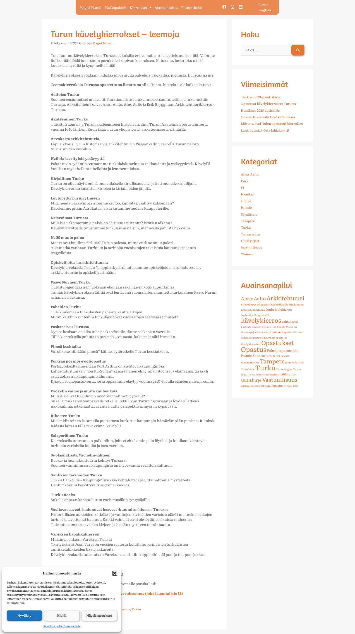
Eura (244, 181)
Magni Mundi (90, 7)
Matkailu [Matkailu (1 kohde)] (291, 327)
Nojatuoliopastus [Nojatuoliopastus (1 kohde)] (251, 337)
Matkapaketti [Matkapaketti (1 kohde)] (285, 332)
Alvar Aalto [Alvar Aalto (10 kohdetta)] (253, 298)
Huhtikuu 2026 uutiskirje (260, 110)
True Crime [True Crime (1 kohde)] (247, 369)
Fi (242, 187)
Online (246, 201)
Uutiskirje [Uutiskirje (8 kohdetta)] (251, 380)
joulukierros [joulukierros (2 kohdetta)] (283, 309)
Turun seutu (250, 234)
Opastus (124, 609)
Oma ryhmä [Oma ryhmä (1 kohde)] (268, 337)
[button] (114, 573)
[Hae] (297, 50)
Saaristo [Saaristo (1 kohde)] (285, 356)
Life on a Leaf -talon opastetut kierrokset (272, 123)
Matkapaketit (116, 7)
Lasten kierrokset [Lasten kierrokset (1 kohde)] (251, 327)
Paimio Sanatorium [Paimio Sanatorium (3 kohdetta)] (256, 355)
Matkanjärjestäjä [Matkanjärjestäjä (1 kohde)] (251, 332)
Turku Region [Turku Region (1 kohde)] (284, 369)
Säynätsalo (249, 214)
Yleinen (247, 254)
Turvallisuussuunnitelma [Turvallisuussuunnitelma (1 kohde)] (263, 374)
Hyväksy (24, 615)
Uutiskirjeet (250, 240)
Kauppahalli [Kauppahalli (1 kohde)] (261, 315)
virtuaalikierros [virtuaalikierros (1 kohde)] (250, 385)
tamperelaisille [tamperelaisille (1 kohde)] (294, 362)
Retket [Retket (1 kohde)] (276, 356)
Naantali (247, 194)
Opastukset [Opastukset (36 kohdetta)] (277, 342)
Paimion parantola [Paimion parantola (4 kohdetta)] (282, 350)
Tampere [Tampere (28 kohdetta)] (272, 361)
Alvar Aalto (250, 174)
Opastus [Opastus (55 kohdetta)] (253, 349)
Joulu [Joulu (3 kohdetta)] (270, 309)
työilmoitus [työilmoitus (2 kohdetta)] (287, 374)
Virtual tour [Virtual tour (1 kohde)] (291, 385)
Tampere (248, 221)
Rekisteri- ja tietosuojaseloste (62, 626)
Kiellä (62, 615)
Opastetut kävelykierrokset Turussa (268, 103)
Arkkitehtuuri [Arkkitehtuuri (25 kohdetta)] (285, 298)
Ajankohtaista (166, 7)
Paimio (246, 207)
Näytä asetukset (99, 615)
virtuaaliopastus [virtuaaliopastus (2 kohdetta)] (271, 385)
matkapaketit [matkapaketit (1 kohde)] (269, 332)
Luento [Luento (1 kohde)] (281, 327)
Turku (136, 609)
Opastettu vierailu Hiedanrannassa (268, 117)
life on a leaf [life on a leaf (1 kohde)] (269, 327)
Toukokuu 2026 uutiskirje (260, 97)
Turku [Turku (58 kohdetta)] (265, 367)
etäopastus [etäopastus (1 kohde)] (263, 304)
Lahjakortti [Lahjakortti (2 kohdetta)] (290, 321)
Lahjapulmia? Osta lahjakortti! (265, 130)
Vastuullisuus (251, 247)
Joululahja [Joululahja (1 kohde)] (247, 315)
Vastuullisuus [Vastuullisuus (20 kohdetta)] (279, 379)
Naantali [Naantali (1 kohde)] (299, 332)
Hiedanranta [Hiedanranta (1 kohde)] (296, 304)
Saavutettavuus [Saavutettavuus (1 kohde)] (250, 362)
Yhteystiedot (191, 7)
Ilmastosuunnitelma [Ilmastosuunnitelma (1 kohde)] (253, 309)
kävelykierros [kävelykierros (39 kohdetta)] (261, 319)
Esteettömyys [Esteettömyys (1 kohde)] (248, 304)
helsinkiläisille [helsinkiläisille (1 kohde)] (279, 304)
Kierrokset (140, 7)
